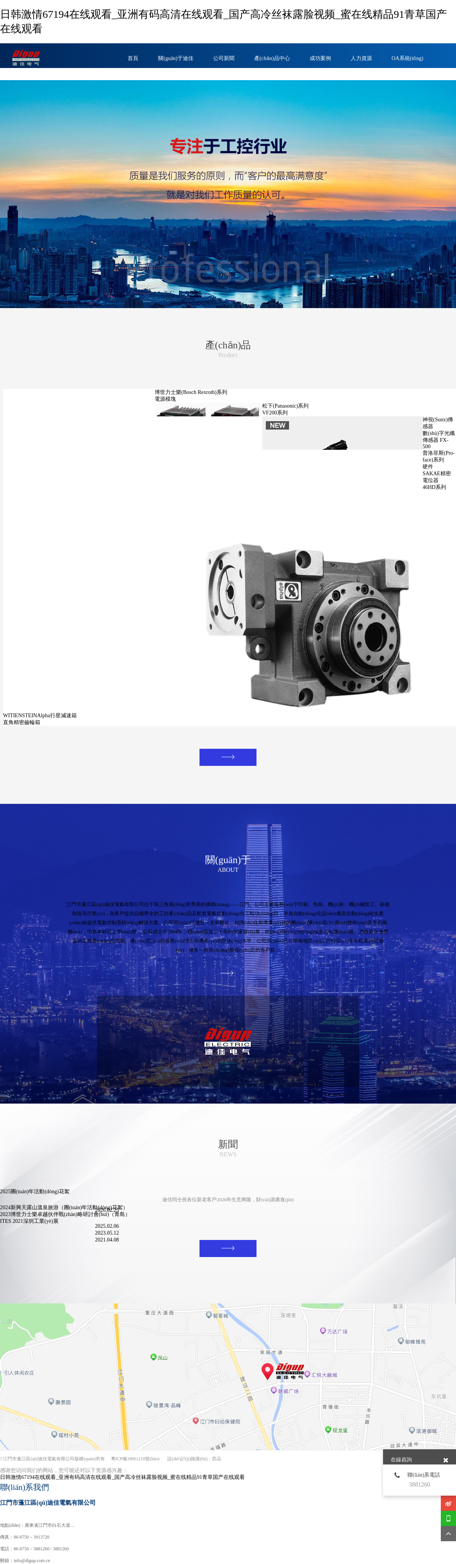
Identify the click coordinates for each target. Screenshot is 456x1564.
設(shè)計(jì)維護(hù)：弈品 (194, 1458)
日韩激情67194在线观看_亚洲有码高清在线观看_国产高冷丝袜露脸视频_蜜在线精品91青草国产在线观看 (122, 1477)
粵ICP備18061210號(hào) (135, 1458)
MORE (217, 759)
